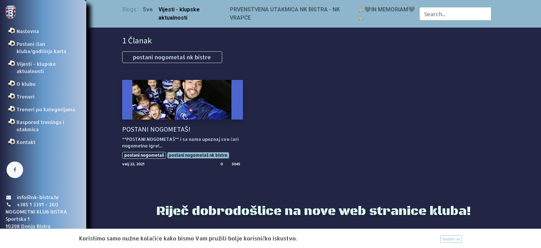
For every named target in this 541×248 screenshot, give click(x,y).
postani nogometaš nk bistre (198, 155)
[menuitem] (43, 31)
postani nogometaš (144, 155)
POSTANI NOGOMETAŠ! (156, 129)
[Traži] (498, 13)
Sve (148, 9)
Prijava (15, 236)
